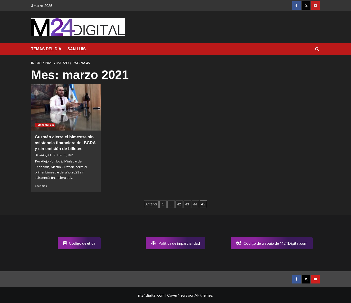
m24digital (45, 155)
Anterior (151, 204)
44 (195, 204)
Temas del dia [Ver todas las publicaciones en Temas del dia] (45, 124)
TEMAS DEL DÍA (46, 49)
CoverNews (177, 295)
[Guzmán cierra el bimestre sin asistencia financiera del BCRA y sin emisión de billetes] (66, 107)
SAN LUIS (77, 49)
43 (187, 204)
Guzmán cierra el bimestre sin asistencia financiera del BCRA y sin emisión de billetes (65, 143)
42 (179, 204)
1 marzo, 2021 (65, 155)
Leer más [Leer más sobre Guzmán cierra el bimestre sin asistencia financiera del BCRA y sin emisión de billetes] (41, 186)
